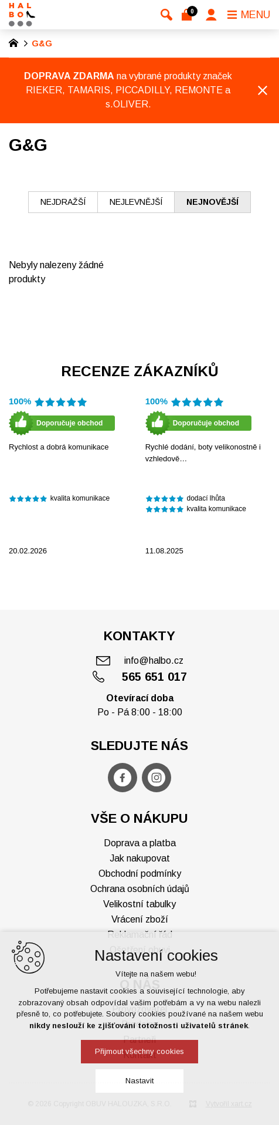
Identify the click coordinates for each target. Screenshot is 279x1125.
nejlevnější (136, 202)
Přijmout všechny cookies (139, 1051)
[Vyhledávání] (166, 15)
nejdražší (63, 202)
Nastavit (139, 1080)
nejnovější (212, 202)
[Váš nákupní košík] (189, 15)
